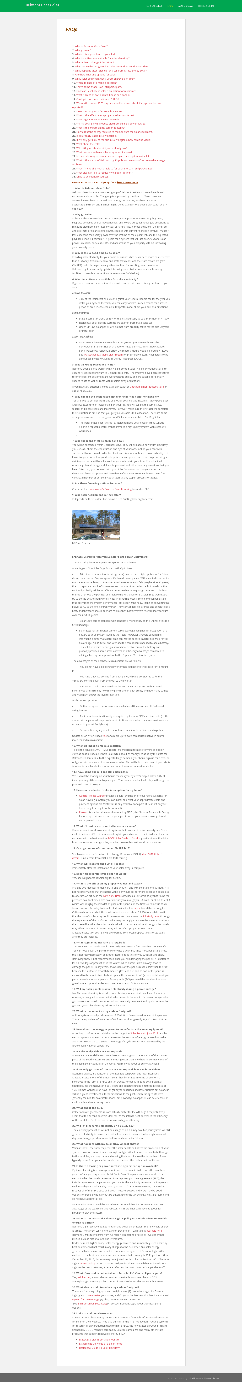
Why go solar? (83, 50)
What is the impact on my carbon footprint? (100, 127)
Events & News (185, 5)
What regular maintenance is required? (97, 119)
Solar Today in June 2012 (144, 1033)
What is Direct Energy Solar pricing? (94, 62)
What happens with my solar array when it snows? (104, 152)
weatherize (94, 1295)
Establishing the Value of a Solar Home (100, 1343)
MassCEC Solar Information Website (99, 1339)
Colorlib (192, 1378)
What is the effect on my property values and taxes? (105, 115)
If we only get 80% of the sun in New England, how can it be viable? (113, 139)
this (105, 735)
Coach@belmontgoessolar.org (147, 386)
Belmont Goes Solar (42, 6)
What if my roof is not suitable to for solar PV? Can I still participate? (114, 168)
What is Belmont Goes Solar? (91, 46)
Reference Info (206, 5)
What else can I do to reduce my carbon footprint (103, 172)
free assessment (127, 182)
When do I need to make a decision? (96, 82)
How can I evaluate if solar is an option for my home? (106, 91)
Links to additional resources (92, 176)
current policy (87, 1263)
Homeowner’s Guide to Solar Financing (110, 489)
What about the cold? (88, 144)
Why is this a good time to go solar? (95, 54)
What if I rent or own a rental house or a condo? (103, 95)
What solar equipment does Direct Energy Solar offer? (105, 78)
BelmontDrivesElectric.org (92, 1303)
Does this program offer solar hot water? (99, 111)
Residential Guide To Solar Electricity (99, 1347)
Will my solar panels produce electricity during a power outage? (111, 123)
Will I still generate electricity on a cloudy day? (101, 148)
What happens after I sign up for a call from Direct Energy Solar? (111, 70)
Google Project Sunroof (92, 795)
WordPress (213, 1378)
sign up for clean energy (85, 1299)
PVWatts (84, 812)
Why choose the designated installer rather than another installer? (111, 66)
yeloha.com (84, 1277)
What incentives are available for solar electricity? (102, 58)
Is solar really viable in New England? (96, 135)
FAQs (170, 5)
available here (154, 1230)
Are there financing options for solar (95, 74)
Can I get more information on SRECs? (97, 99)
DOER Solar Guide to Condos (124, 838)
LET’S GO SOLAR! (154, 5)
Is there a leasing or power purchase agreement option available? (112, 156)
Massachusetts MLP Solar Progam (103, 354)
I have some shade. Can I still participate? (99, 86)
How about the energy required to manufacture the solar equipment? (114, 131)
